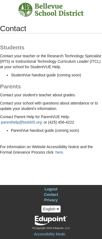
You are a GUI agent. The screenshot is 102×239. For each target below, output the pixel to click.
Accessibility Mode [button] (49, 234)
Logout (51, 189)
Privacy (51, 200)
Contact (51, 194)
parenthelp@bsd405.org (21, 122)
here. (59, 152)
